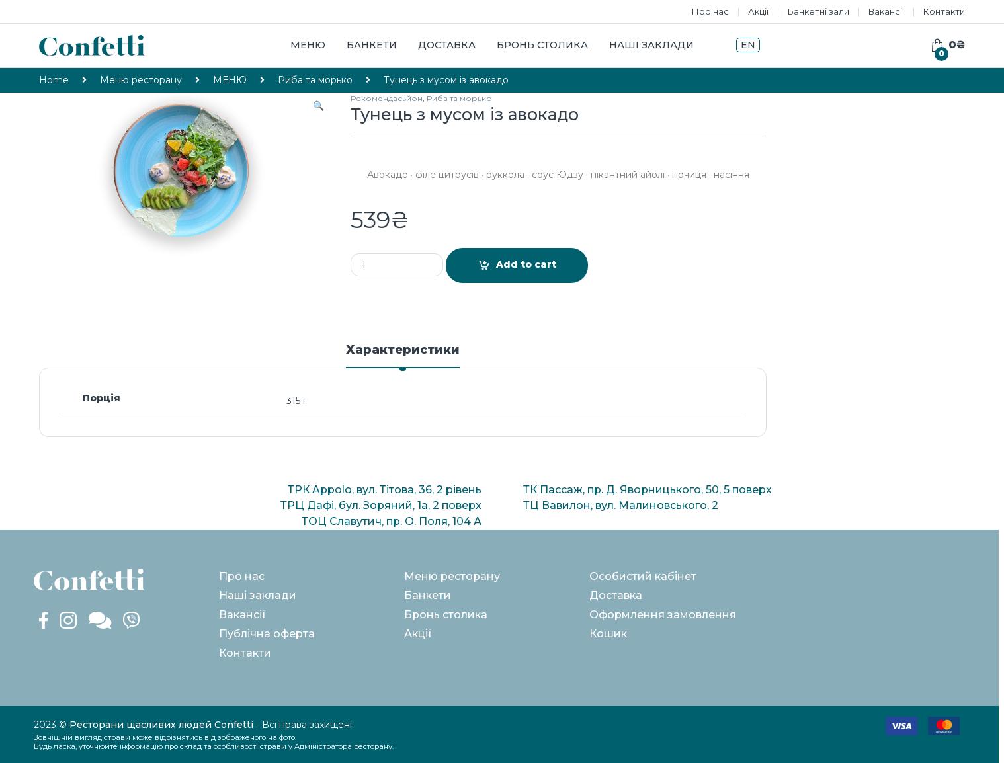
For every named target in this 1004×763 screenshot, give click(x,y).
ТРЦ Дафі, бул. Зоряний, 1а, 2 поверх (380, 505)
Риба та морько (315, 80)
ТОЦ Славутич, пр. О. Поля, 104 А (391, 521)
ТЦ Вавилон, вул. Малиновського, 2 (620, 505)
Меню (307, 45)
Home (54, 80)
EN (748, 45)
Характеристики (403, 350)
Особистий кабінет (642, 576)
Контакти (944, 11)
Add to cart (526, 264)
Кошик (608, 633)
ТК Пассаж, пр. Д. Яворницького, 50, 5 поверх (647, 489)
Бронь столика (542, 45)
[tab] (403, 356)
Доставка (447, 45)
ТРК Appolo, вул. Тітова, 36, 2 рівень (384, 489)
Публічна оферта (267, 633)
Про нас (710, 11)
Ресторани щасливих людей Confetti (161, 725)
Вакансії (886, 11)
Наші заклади (651, 45)
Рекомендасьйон (387, 98)
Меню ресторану (141, 80)
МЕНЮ (230, 80)
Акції (758, 11)
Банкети (372, 45)
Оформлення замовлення (662, 614)
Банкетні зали (818, 11)
